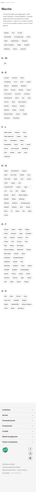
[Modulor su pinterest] (30, 459)
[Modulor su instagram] (30, 454)
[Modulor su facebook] (30, 449)
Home (2, 2)
